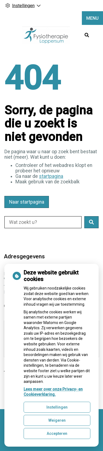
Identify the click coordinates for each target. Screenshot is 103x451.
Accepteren (57, 433)
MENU (92, 18)
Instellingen (57, 407)
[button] (91, 222)
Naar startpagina (26, 202)
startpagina (51, 176)
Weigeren (57, 420)
